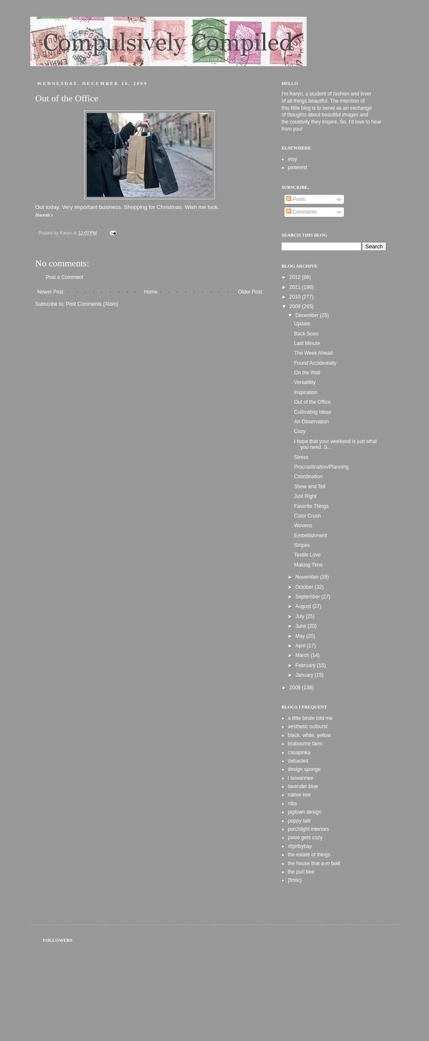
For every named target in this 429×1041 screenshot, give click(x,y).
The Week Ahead (313, 353)
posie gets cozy (305, 837)
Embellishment (310, 536)
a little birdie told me (310, 718)
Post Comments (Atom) (92, 304)
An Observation (311, 422)
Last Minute (307, 343)
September (308, 597)
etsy (292, 159)
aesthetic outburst (308, 726)
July (300, 616)
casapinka (299, 752)
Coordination (308, 476)
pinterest (297, 167)
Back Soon (306, 334)
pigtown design (304, 812)
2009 (295, 306)
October (305, 587)
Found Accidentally (315, 363)
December (307, 315)
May (300, 636)
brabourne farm (305, 744)
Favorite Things (311, 506)
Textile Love (307, 555)
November (307, 577)
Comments (301, 212)
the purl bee (301, 872)
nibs (292, 804)
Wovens (303, 525)
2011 (295, 287)
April (301, 646)
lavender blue (303, 786)
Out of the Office (312, 402)
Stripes (302, 545)
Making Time (308, 565)
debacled (298, 761)
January (305, 675)
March (303, 655)
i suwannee (300, 778)
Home (151, 292)
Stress (301, 457)
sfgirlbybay (300, 846)
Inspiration (305, 392)
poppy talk (299, 821)
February (306, 665)
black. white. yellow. (310, 735)
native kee (299, 795)
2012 (295, 277)
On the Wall (307, 373)
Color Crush (307, 516)
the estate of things (309, 855)
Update (302, 324)
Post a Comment (64, 277)
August (304, 606)
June (301, 626)
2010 (295, 297)
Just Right (305, 496)
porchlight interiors (308, 829)
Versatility (304, 382)
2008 (295, 688)
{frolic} (295, 880)
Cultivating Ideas (312, 412)
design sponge (304, 769)
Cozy (299, 431)
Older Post (250, 292)
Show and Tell (310, 487)
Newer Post (50, 292)
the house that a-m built (314, 863)
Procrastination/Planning (321, 467)
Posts (295, 199)
